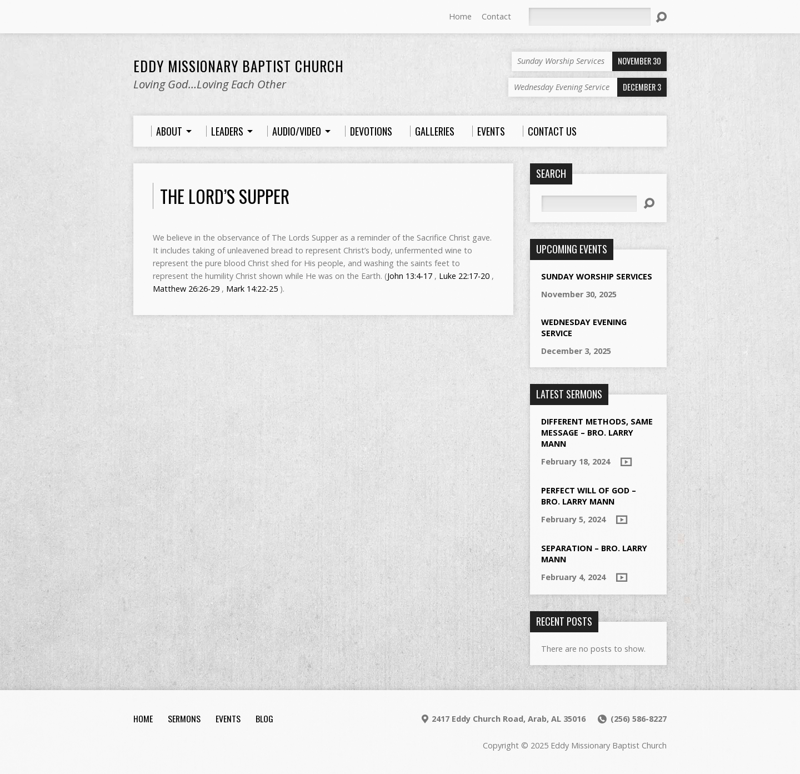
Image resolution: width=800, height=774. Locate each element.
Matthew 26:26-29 (186, 288)
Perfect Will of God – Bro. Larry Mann (588, 496)
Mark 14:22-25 (252, 288)
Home (460, 16)
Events (228, 718)
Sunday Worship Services (596, 276)
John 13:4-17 (409, 276)
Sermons (184, 718)
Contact (496, 16)
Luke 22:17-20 (464, 276)
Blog (264, 718)
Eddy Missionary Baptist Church (238, 66)
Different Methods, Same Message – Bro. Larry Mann (597, 432)
